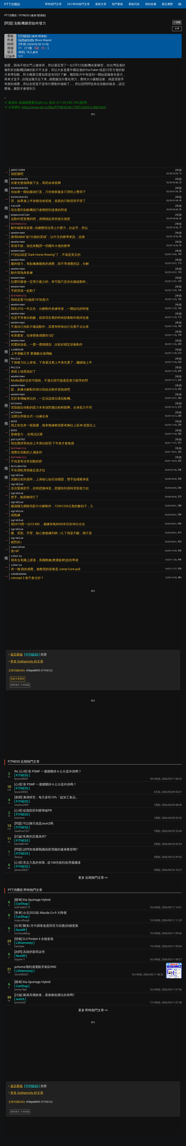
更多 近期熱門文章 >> (93, 877)
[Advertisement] (93, 140)
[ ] (22, 775)
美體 (27, 654)
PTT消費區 (10, 15)
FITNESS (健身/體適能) (32, 15)
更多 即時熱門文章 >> (93, 1010)
